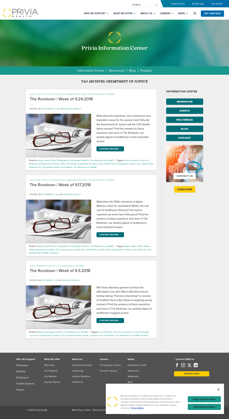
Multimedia (133, 376)
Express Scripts (73, 249)
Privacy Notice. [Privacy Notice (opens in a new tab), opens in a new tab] (137, 408)
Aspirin (147, 246)
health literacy (91, 249)
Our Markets (50, 376)
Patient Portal (178, 3)
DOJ (101, 163)
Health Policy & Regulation (50, 94)
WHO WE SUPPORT (95, 13)
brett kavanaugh (141, 331)
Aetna (127, 160)
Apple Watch (137, 246)
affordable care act (111, 331)
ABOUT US (146, 13)
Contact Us (77, 382)
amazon (134, 160)
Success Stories (52, 382)
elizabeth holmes (74, 335)
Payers (20, 390)
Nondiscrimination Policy (105, 410)
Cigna (31, 249)
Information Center (90, 70)
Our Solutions (51, 370)
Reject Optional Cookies (204, 406)
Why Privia (49, 365)
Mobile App (198, 3)
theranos (145, 335)
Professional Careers (110, 365)
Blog (132, 70)
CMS (63, 163)
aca (100, 331)
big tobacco (127, 331)
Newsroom (117, 70)
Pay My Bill (216, 3)
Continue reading (110, 148)
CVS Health (71, 163)
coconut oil (34, 335)
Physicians (22, 365)
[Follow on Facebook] (177, 365)
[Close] (218, 389)
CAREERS (165, 13)
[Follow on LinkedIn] (196, 365)
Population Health (51, 167)
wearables (54, 252)
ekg (63, 249)
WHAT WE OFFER (123, 13)
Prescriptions (66, 167)
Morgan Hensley (72, 108)
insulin (86, 335)
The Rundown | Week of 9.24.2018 (61, 99)
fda (82, 249)
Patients (21, 371)
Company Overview (82, 365)
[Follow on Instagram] (183, 365)
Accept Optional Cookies (204, 399)
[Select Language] (145, 5)
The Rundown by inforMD (101, 94)
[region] (165, 398)
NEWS (181, 13)
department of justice (88, 163)
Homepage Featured (76, 94)
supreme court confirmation (102, 335)
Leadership (77, 370)
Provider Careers (108, 370)
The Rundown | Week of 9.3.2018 (60, 270)
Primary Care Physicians (136, 249)
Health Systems (25, 384)
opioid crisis (134, 163)
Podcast (146, 70)
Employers (22, 378)
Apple (127, 246)
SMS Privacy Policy (81, 410)
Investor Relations (81, 376)
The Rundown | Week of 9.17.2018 (60, 185)
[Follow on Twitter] (189, 365)
